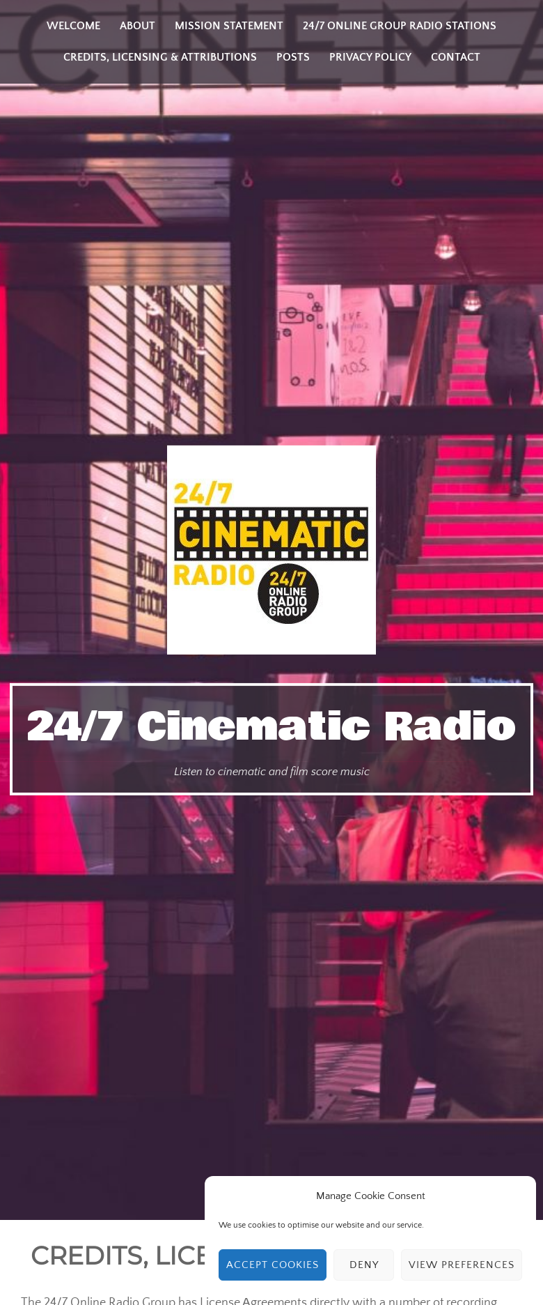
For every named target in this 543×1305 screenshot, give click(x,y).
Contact (455, 57)
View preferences (461, 1265)
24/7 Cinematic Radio (271, 727)
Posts (293, 57)
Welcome (73, 26)
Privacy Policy (370, 57)
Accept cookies (272, 1265)
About (137, 26)
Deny (364, 1265)
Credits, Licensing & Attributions (160, 57)
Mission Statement (229, 26)
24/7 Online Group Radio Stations (399, 26)
